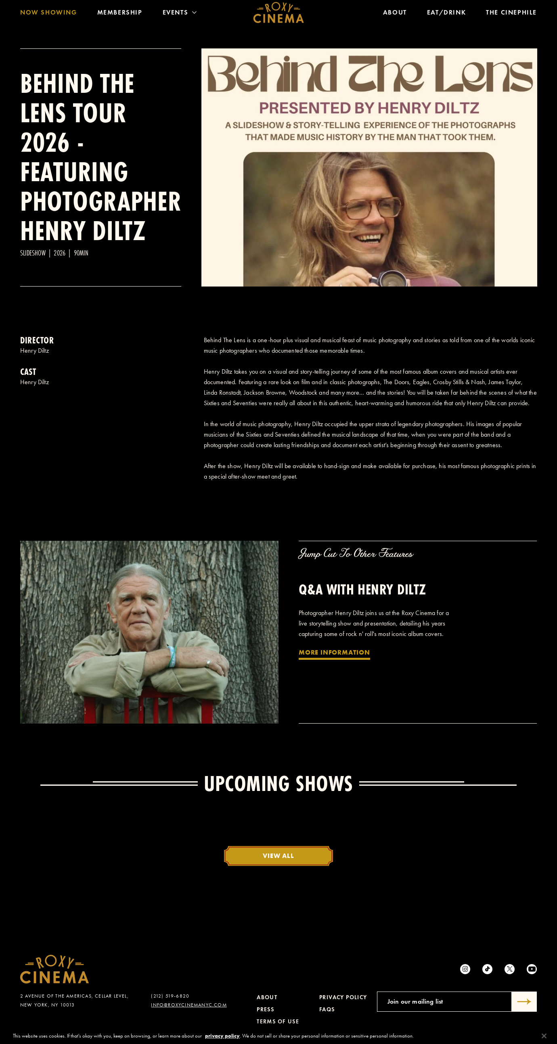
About (395, 13)
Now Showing (48, 13)
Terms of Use (278, 1021)
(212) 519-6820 (170, 996)
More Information (334, 652)
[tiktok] (487, 969)
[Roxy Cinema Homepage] (278, 14)
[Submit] (524, 1002)
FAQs (327, 1009)
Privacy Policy (343, 997)
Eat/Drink (446, 13)
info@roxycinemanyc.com (188, 1005)
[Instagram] (465, 969)
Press (265, 1009)
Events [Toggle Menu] (180, 13)
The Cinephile (511, 13)
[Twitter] (510, 969)
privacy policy (222, 1041)
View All (278, 856)
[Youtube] (532, 969)
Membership (119, 13)
